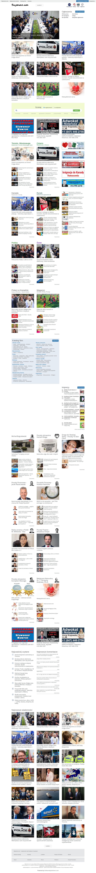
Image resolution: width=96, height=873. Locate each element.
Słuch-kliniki (22, 345)
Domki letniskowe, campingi (43, 361)
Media (48, 366)
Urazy (20, 358)
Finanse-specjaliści (18, 375)
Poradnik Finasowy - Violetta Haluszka (44, 483)
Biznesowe (16, 355)
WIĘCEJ (15, 371)
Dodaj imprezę (81, 387)
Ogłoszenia (82, 6)
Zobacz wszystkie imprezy (79, 429)
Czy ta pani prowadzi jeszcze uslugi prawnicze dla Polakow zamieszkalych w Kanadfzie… (47, 655)
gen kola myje (57, 688)
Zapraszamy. (67, 418)
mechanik (25, 113)
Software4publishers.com (51, 870)
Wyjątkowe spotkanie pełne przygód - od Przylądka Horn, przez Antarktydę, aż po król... (71, 407)
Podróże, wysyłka (40, 358)
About (15, 859)
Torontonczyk (57, 685)
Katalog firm (23, 1)
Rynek (39, 193)
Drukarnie (39, 366)
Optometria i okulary (28, 348)
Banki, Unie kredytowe (28, 375)
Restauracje (29, 381)
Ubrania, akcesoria (40, 342)
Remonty (15, 366)
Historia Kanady (17, 854)
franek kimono (56, 693)
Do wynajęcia (65, 15)
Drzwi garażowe (44, 348)
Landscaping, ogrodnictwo (42, 351)
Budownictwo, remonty (18, 364)
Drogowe (15, 358)
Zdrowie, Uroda (16, 342)
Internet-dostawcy (41, 357)
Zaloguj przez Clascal (82, 1)
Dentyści (28, 344)
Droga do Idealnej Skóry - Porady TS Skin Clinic (70, 436)
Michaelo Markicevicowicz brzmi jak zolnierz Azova (47, 687)
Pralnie (51, 345)
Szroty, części (40, 370)
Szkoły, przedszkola (18, 361)
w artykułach (57, 107)
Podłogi (50, 350)
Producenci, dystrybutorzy (19, 381)
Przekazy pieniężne (18, 374)
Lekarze (22, 349)
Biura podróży (48, 360)
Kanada (29, 854)
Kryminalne (26, 357)
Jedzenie (14, 378)
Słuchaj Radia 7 (69, 6)
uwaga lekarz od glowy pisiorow (43, 658)
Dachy (25, 366)
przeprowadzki (57, 113)
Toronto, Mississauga (21, 143)
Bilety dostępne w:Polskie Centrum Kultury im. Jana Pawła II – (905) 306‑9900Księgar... (71, 414)
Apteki (15, 344)
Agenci (15, 352)
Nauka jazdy (16, 362)
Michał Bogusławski (19, 436)
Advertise (29, 859)
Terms (42, 859)
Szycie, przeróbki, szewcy (42, 345)
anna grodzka (57, 680)
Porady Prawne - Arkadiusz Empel (43, 531)
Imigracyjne (22, 355)
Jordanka (57, 657)
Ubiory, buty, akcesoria (47, 344)
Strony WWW (40, 355)
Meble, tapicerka (46, 352)
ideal (58, 664)
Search (76, 110)
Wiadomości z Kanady (17, 195)
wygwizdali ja (39, 671)
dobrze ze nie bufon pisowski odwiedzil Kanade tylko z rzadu (48, 662)
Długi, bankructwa (30, 355)
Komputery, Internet (41, 354)
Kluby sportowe (46, 375)
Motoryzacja (39, 367)
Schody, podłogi (17, 368)
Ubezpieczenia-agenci (27, 376)
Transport (45, 371)
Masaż (25, 346)
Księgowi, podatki (17, 376)
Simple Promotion (72, 859)
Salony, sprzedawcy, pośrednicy (44, 369)
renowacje (17, 113)
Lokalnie (43, 854)
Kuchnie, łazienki (17, 369)
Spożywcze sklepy (18, 380)
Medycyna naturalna (18, 348)
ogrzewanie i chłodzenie (45, 113)
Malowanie (24, 368)
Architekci (21, 366)
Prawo (14, 354)
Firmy (78, 6)
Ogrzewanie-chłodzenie (42, 350)
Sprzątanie (39, 352)
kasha (58, 669)
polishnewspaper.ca (25, 865)
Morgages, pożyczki (27, 374)
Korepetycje (26, 361)
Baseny (38, 348)
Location (39, 5)
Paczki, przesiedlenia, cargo (43, 362)
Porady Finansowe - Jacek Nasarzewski (19, 483)
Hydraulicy (52, 348)
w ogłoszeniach (48, 107)
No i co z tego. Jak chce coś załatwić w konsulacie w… (48, 674)
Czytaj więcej (31, 187)
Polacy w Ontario (58, 854)
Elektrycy (30, 366)
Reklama (44, 366)
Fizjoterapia (16, 345)
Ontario (40, 143)
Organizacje (39, 373)
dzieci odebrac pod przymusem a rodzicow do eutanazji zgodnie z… (46, 683)
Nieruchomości (16, 351)
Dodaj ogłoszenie (80, 11)
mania (58, 660)
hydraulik (33, 113)
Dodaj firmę (55, 340)
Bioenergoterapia (21, 344)
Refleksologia (17, 349)
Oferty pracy (65, 14)
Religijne (53, 375)
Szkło (26, 367)
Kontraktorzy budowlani (27, 369)
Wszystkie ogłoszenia (77, 17)
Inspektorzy (20, 352)
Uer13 (58, 676)
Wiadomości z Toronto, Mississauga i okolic (22, 145)
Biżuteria (39, 344)
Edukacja (14, 360)
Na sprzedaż (65, 17)
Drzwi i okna (52, 351)
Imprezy (29, 1)
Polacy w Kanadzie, (16, 292)
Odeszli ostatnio (25, 292)
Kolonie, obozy (40, 360)
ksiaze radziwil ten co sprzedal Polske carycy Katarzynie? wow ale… (46, 691)
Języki (21, 362)
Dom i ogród (39, 347)
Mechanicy (39, 371)
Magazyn (41, 290)
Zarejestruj (91, 1)
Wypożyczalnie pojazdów (49, 370)
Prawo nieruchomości (18, 357)
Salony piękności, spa (18, 346)
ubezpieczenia (74, 113)
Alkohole (25, 380)
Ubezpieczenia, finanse (18, 372)
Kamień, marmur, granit (19, 367)
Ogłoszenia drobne (14, 1)
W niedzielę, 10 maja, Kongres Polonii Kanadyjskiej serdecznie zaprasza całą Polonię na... (71, 394)
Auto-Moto (75, 14)
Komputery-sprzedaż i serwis (50, 355)
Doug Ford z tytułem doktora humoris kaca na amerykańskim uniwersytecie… (46, 678)
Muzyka (31, 361)
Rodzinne (25, 358)
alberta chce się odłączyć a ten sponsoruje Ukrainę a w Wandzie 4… (48, 667)
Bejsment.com (5, 1)
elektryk (66, 113)
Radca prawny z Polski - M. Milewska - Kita (20, 531)
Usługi (73, 15)
